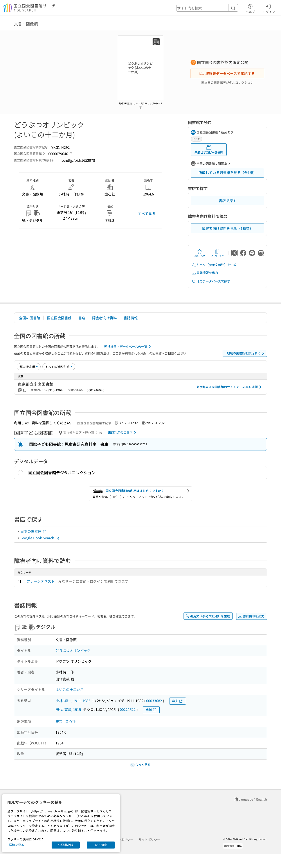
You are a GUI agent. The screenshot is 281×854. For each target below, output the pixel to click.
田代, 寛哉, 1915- (69, 709)
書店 (81, 317)
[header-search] (207, 8)
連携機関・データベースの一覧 (128, 346)
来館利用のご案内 (123, 432)
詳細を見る (16, 845)
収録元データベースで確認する (227, 73)
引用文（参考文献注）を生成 (214, 265)
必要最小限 (65, 845)
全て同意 (101, 845)
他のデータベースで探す (211, 281)
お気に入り (199, 253)
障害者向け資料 (104, 317)
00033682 (154, 700)
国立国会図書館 (59, 317)
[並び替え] (29, 366)
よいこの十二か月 (70, 689)
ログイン (269, 8)
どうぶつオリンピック (73, 650)
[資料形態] (58, 366)
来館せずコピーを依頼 (209, 149)
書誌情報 (131, 317)
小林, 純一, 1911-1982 (73, 700)
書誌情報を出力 (205, 272)
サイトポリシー (149, 839)
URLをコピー (217, 253)
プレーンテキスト (41, 581)
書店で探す (227, 200)
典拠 (177, 701)
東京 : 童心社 (66, 721)
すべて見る (146, 213)
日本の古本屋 (33, 531)
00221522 (128, 709)
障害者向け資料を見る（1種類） (227, 228)
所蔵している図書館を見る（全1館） (227, 172)
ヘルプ (250, 8)
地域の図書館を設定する (246, 353)
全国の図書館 (29, 317)
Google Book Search (39, 537)
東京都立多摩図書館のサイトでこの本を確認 (229, 387)
